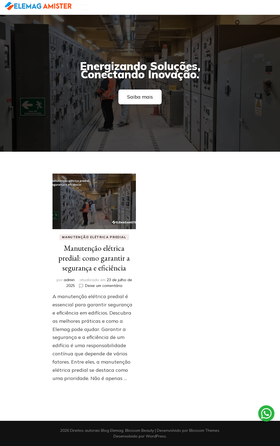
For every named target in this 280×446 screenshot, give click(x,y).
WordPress (156, 436)
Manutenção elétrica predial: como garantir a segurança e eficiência (94, 258)
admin (69, 279)
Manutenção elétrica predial (94, 237)
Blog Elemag (112, 430)
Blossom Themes (204, 430)
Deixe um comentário (103, 285)
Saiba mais (140, 97)
